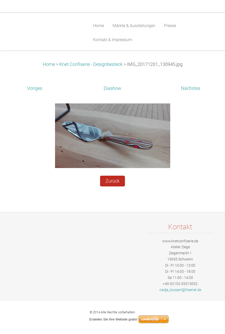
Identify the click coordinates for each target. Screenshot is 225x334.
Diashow (112, 88)
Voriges (34, 88)
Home (49, 64)
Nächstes (190, 88)
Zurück (112, 181)
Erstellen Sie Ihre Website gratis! (113, 319)
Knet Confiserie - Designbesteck (91, 64)
